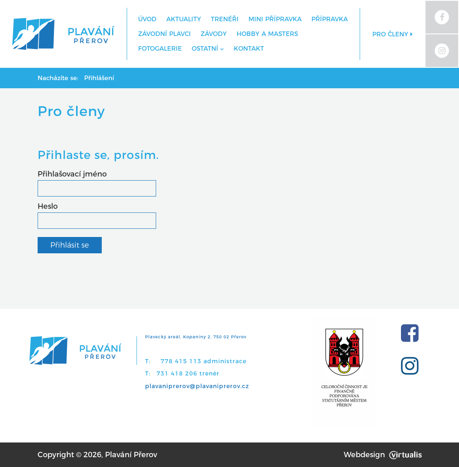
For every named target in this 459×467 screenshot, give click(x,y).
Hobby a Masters (267, 34)
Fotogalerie (160, 48)
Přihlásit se (69, 245)
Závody (214, 34)
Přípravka (329, 19)
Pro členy (392, 34)
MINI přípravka (275, 19)
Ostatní (208, 48)
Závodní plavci (164, 34)
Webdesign (383, 454)
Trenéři (225, 19)
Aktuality (183, 19)
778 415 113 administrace (203, 361)
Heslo (48, 206)
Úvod (147, 19)
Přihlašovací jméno (72, 174)
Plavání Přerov (131, 454)
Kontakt (249, 48)
